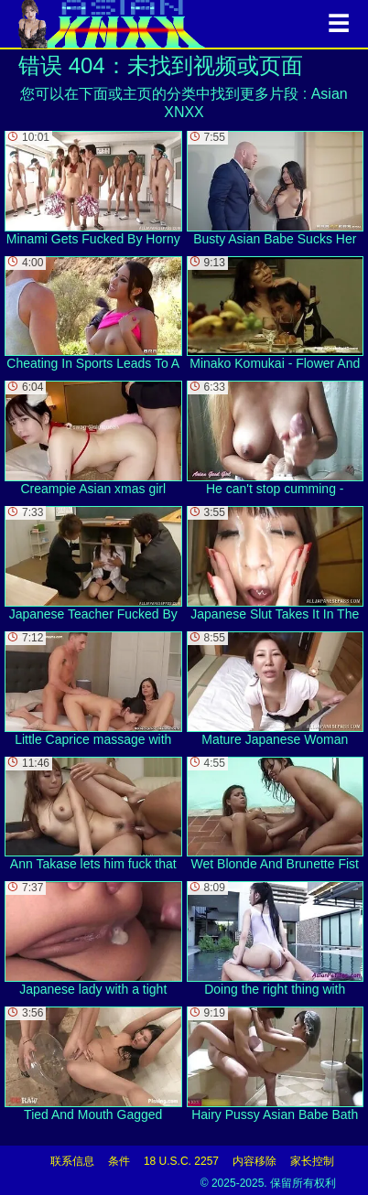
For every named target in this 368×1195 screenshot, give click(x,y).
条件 (119, 1161)
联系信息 (72, 1161)
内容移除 (254, 1161)
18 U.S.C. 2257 (181, 1161)
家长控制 (312, 1161)
